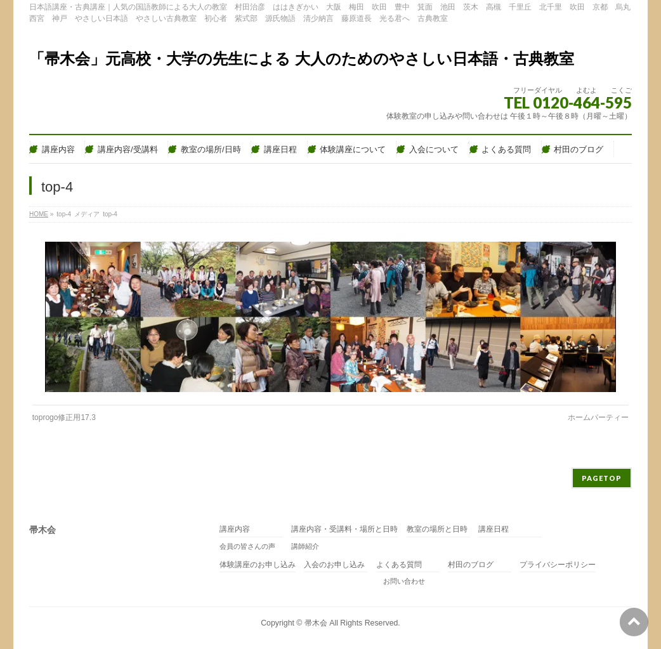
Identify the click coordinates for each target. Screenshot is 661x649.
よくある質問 (399, 565)
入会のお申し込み (334, 565)
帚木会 (315, 623)
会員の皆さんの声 (247, 546)
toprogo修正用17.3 (64, 417)
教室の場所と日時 (437, 529)
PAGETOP (602, 478)
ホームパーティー (598, 417)
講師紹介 (305, 546)
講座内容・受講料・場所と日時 (344, 529)
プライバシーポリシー (558, 565)
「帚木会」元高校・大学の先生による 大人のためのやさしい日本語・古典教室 (301, 58)
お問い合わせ (400, 581)
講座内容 (234, 529)
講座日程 (493, 529)
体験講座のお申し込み (257, 565)
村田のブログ (471, 565)
